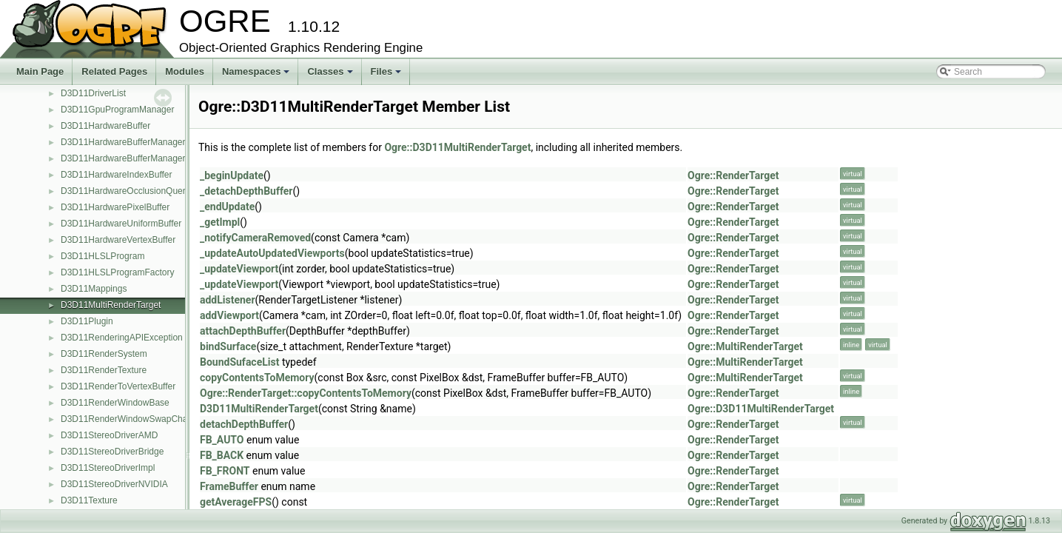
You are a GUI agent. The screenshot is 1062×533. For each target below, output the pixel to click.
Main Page (40, 71)
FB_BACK (221, 455)
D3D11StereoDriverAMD (109, 435)
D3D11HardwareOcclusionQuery (125, 191)
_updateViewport (239, 269)
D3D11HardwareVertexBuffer (118, 240)
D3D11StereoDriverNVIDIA (114, 484)
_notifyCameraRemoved (255, 238)
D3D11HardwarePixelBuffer (115, 207)
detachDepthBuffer (244, 424)
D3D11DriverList (93, 93)
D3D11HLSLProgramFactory (117, 272)
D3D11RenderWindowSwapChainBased (140, 419)
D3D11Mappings (94, 289)
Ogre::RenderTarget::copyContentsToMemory (305, 393)
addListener (227, 300)
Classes (330, 75)
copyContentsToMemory (257, 377)
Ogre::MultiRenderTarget (745, 346)
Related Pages (114, 71)
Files (387, 75)
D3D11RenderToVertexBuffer (118, 386)
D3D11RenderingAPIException (122, 337)
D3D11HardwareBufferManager (123, 142)
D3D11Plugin (87, 321)
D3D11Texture (89, 500)
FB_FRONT (225, 471)
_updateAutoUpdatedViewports (272, 253)
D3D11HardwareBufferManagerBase (133, 158)
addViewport (229, 315)
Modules (184, 71)
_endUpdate (227, 206)
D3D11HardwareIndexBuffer (116, 175)
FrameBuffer (229, 486)
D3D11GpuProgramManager (117, 109)
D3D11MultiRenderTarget (111, 305)
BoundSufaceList (239, 362)
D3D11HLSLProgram (102, 256)
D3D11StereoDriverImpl (108, 468)
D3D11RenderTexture (104, 370)
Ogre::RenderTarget (733, 175)
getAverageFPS (236, 502)
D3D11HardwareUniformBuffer (121, 223)
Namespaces (257, 75)
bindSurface (228, 346)
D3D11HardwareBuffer (105, 126)
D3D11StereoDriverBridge (112, 451)
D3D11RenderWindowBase (115, 403)
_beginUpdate (231, 175)
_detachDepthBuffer (246, 191)
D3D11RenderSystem (104, 354)
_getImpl (220, 222)
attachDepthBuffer (243, 331)
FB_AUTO (222, 440)
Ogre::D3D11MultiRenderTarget (457, 147)
